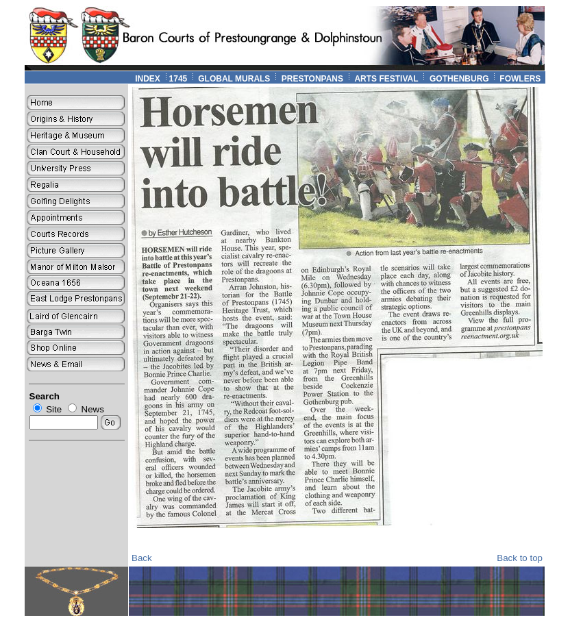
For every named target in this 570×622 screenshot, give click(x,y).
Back (142, 558)
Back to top (520, 558)
